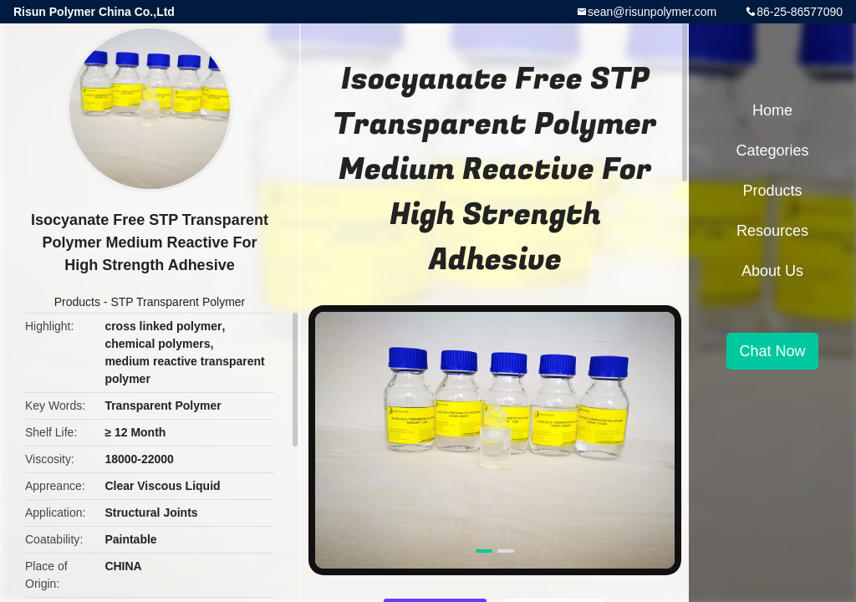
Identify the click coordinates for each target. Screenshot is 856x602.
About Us (772, 271)
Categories (772, 150)
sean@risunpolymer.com (652, 11)
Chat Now (772, 351)
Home (772, 110)
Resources (772, 230)
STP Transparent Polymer (177, 302)
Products (77, 302)
